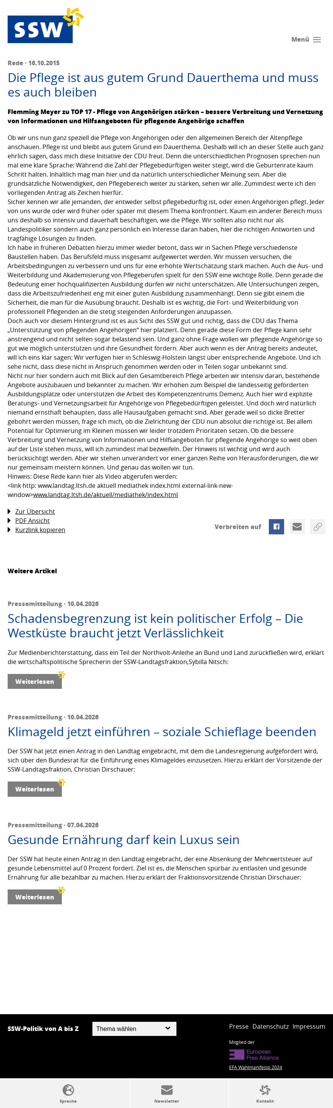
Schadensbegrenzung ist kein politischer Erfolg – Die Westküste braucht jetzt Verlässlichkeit (155, 625)
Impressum (309, 1026)
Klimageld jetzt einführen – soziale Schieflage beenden (162, 731)
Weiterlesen (38, 680)
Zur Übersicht (31, 511)
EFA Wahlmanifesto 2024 (255, 1067)
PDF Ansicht (29, 520)
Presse (239, 1026)
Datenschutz (270, 1026)
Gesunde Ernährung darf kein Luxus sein (124, 839)
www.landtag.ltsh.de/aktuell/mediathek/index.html (105, 494)
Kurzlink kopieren (36, 530)
